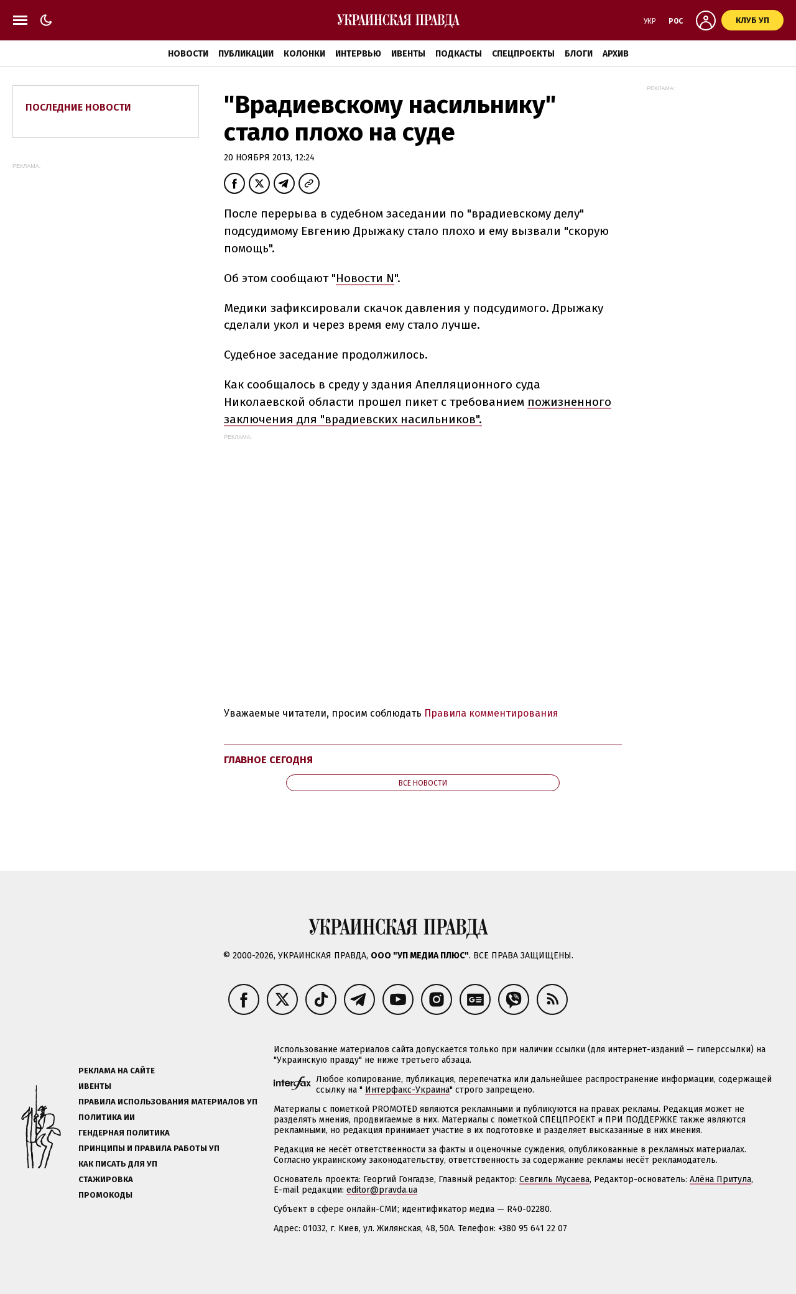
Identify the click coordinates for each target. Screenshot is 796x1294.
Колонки (304, 53)
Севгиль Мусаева (554, 1179)
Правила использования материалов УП (167, 1101)
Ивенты (408, 53)
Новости (188, 53)
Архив (616, 53)
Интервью (358, 53)
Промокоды (105, 1195)
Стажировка (105, 1179)
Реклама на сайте (116, 1070)
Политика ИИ (106, 1117)
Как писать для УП (117, 1163)
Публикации (246, 53)
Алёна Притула (720, 1179)
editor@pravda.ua (381, 1190)
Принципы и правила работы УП (149, 1148)
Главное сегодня (268, 760)
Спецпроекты (523, 53)
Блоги (579, 53)
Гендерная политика (124, 1132)
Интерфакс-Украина (407, 1090)
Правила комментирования (491, 713)
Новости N (365, 278)
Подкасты (458, 53)
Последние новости (78, 107)
